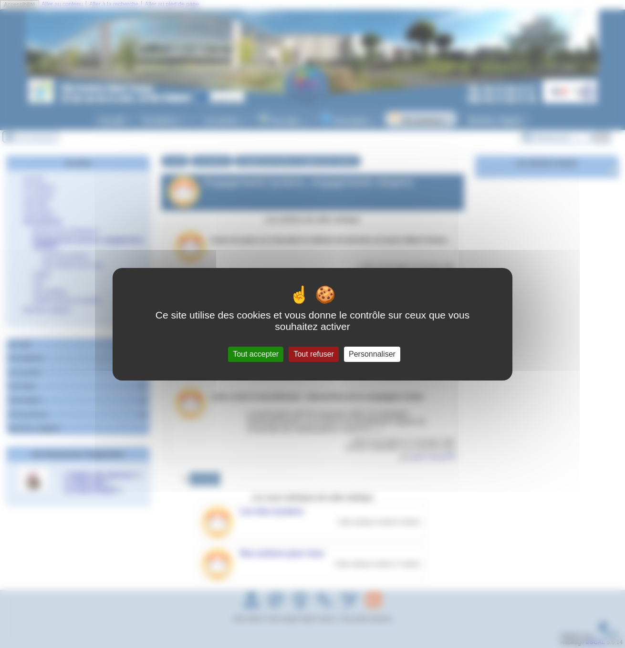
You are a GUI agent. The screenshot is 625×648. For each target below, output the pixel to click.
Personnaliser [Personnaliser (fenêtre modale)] (372, 354)
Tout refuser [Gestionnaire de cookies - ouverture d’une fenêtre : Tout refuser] (313, 354)
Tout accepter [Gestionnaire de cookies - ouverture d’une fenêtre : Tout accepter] (256, 354)
